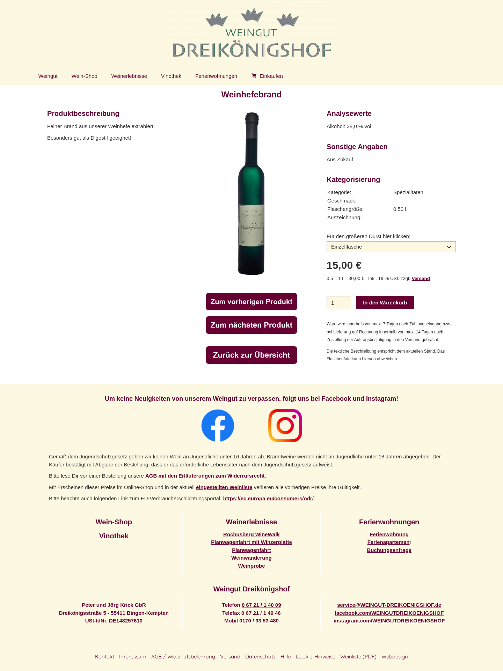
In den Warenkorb (385, 302)
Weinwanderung (251, 558)
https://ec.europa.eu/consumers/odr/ (268, 498)
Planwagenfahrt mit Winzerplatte (251, 542)
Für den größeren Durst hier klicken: (368, 236)
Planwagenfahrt (251, 550)
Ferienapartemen (388, 542)
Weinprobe (251, 566)
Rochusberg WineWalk (251, 534)
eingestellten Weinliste (224, 487)
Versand (421, 278)
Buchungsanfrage (389, 550)
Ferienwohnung (389, 534)
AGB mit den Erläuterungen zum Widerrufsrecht (205, 476)
